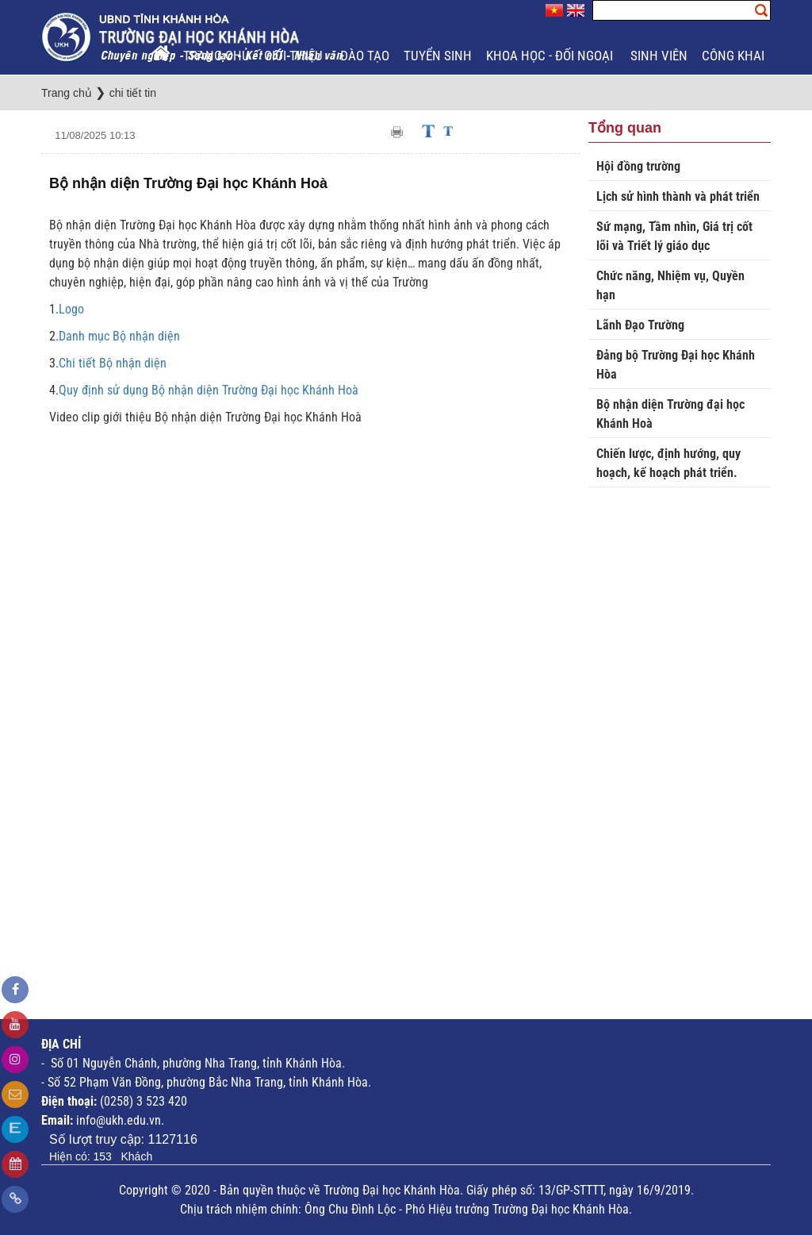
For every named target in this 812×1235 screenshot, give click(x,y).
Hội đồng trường (638, 166)
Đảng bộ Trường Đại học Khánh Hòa (675, 365)
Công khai (735, 55)
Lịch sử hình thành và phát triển (678, 196)
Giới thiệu (295, 55)
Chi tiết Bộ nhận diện (113, 363)
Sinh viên (659, 55)
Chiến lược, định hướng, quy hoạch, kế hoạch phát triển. (668, 463)
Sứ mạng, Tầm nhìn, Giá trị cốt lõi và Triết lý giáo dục (674, 236)
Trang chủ (216, 55)
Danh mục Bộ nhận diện (119, 336)
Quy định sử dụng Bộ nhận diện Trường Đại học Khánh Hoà (208, 390)
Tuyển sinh (438, 55)
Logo (71, 309)
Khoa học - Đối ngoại (551, 55)
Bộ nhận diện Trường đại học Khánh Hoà (670, 414)
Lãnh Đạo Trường (640, 325)
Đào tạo (364, 55)
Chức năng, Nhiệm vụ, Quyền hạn (670, 285)
